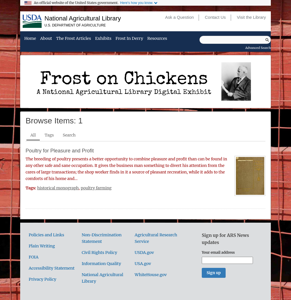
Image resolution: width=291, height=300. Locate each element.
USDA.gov (144, 252)
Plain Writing (42, 246)
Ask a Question (179, 17)
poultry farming (96, 188)
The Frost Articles (73, 38)
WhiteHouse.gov (151, 274)
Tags (49, 135)
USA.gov (143, 263)
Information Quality (101, 263)
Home (30, 38)
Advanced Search (258, 48)
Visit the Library (251, 17)
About (46, 38)
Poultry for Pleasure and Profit (60, 151)
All (33, 135)
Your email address (218, 252)
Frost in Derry (129, 38)
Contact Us (215, 17)
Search (69, 135)
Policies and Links (46, 234)
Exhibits (103, 38)
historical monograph (58, 188)
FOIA (33, 257)
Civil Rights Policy (99, 252)
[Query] (235, 40)
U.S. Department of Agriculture (75, 25)
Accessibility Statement (51, 268)
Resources (157, 38)
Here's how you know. (136, 3)
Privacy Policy (42, 279)
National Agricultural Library (83, 18)
